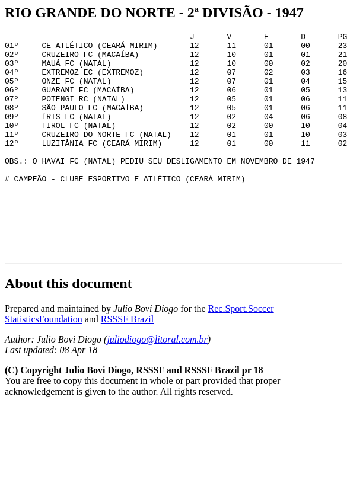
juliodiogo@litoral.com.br (157, 384)
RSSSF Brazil (127, 364)
